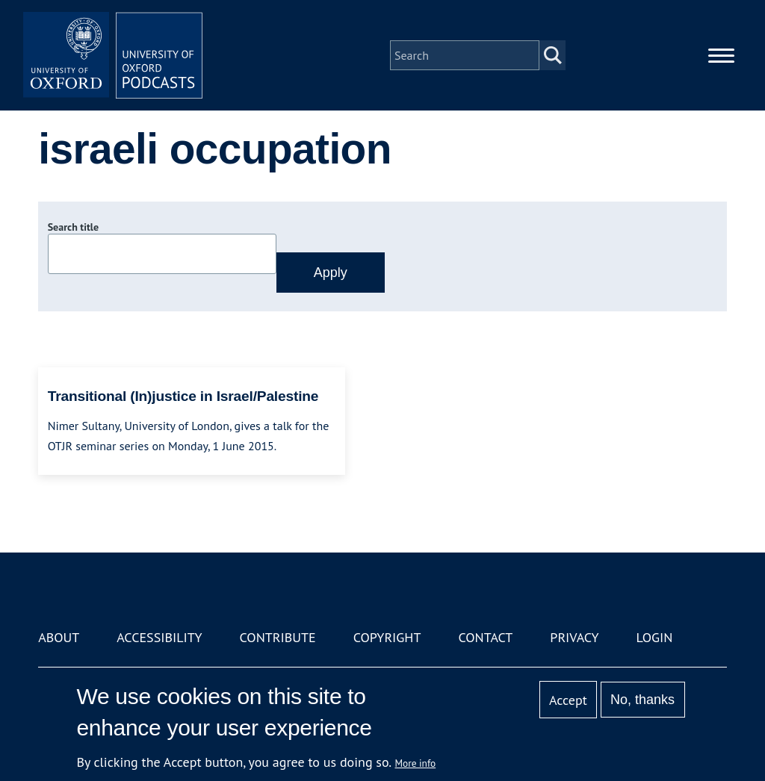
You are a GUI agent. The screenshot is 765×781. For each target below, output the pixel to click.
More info (415, 763)
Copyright (387, 637)
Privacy (574, 637)
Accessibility (159, 637)
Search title (73, 227)
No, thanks (642, 699)
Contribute (278, 637)
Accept (568, 700)
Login (655, 637)
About (58, 637)
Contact (485, 637)
